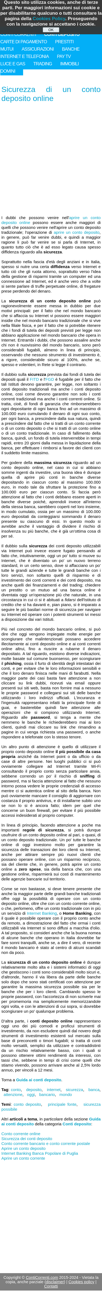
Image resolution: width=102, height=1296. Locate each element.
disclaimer (55, 1282)
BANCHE (70, 49)
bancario (47, 1094)
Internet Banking (42, 913)
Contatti (51, 1286)
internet (53, 1089)
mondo (66, 1094)
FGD (49, 379)
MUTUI (6, 49)
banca (94, 1089)
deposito (34, 1089)
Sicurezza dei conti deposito (26, 1138)
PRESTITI (64, 41)
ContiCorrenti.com (42, 1277)
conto (16, 1089)
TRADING (42, 63)
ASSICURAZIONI (37, 49)
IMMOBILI (69, 63)
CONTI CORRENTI (18, 34)
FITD (34, 379)
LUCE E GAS (12, 63)
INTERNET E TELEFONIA (24, 56)
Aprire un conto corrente (23, 1158)
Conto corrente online (20, 1133)
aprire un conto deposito (77, 232)
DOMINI (7, 71)
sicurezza (74, 1089)
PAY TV (64, 56)
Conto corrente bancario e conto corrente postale (45, 1143)
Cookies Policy (49, 18)
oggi (31, 1094)
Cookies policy (81, 1282)
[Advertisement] (51, 159)
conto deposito (27, 1104)
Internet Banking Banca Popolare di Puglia (39, 1153)
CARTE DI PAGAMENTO (23, 41)
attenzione (13, 1094)
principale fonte (62, 1104)
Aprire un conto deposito (23, 1148)
